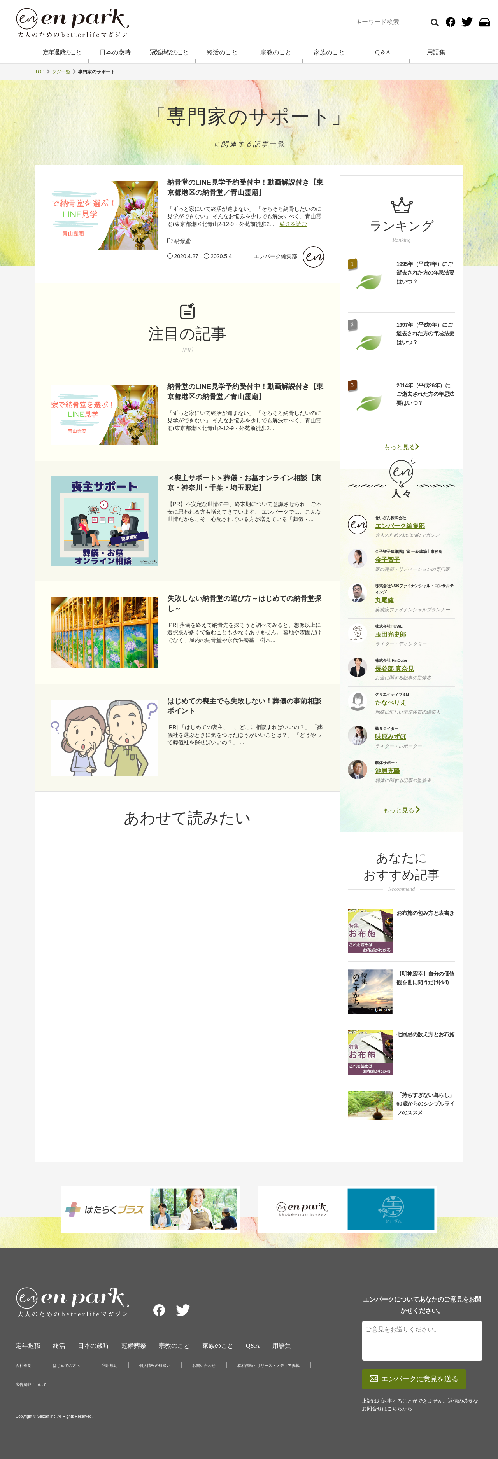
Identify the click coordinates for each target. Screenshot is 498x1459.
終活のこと (222, 52)
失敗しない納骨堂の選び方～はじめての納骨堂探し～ (244, 603)
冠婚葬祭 (133, 1345)
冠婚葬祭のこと (169, 52)
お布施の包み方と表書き (425, 913)
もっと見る (401, 447)
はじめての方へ (66, 1365)
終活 (59, 1345)
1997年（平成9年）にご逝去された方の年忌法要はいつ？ (425, 333)
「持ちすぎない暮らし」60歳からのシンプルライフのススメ (425, 1104)
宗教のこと (275, 52)
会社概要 (23, 1365)
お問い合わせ (204, 1365)
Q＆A (382, 52)
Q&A (253, 1345)
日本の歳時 (115, 52)
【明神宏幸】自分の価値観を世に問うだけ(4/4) (425, 978)
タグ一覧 (61, 72)
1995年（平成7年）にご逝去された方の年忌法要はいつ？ (425, 273)
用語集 (436, 52)
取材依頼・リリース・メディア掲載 (268, 1365)
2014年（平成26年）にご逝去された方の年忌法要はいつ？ (425, 394)
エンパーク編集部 (275, 256)
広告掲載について (31, 1384)
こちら (394, 1409)
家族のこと (329, 52)
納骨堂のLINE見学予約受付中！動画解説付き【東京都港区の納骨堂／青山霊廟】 (245, 187)
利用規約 (109, 1365)
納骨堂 (182, 241)
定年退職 (28, 1345)
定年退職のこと (62, 52)
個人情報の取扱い (154, 1365)
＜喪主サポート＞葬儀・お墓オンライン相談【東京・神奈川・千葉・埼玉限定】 (244, 483)
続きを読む (293, 224)
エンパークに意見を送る (414, 1379)
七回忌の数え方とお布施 (425, 1034)
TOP (39, 72)
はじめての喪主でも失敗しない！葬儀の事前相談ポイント (244, 706)
